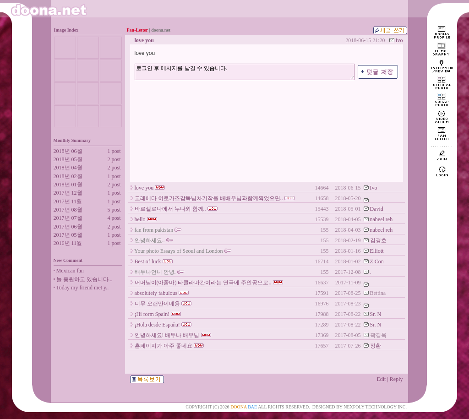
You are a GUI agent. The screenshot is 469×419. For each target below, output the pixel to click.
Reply (396, 379)
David (376, 209)
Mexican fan (70, 270)
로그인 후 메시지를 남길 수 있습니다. (244, 72)
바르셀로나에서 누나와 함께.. (170, 209)
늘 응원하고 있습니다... (84, 279)
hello (140, 219)
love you (144, 188)
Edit (381, 379)
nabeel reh (381, 219)
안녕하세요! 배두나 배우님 (167, 335)
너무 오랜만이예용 (157, 303)
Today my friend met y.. (82, 287)
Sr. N (376, 314)
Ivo (399, 40)
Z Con (377, 261)
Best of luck (148, 261)
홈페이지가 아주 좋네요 (163, 346)
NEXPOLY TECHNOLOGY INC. (375, 406)
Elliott (377, 251)
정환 (375, 346)
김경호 (378, 240)
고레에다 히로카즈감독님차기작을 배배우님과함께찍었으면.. (209, 198)
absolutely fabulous (156, 293)
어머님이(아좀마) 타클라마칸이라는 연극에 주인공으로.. (203, 282)
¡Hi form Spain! (152, 314)
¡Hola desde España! (157, 324)
